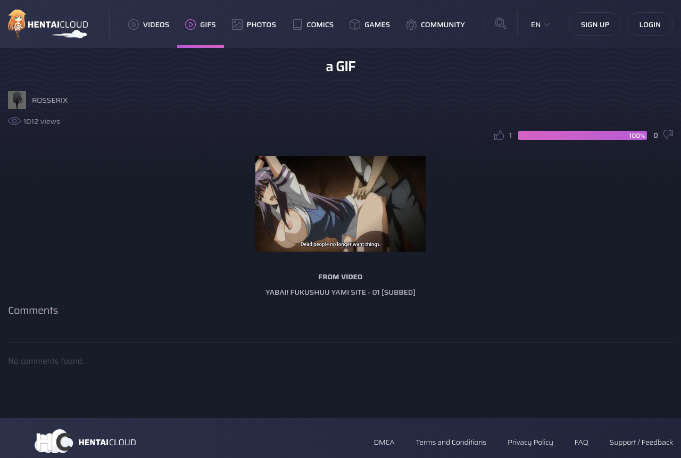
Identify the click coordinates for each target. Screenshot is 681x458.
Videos (148, 24)
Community (435, 24)
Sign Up (595, 24)
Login (650, 24)
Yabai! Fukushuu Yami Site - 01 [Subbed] (340, 292)
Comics (313, 24)
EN (536, 24)
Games (370, 24)
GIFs (200, 24)
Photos (254, 24)
